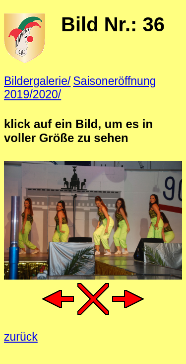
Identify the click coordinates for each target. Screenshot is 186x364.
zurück (21, 336)
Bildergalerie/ (37, 80)
